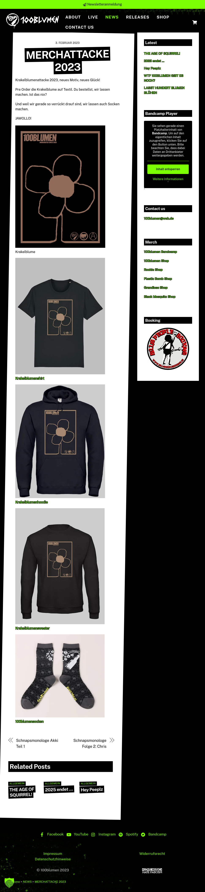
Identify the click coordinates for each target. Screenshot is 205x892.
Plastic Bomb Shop (158, 278)
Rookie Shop (153, 269)
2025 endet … (59, 789)
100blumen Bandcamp (160, 251)
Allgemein (17, 783)
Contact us (79, 27)
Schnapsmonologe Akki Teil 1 (37, 743)
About (73, 17)
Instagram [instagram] (102, 834)
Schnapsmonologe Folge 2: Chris (90, 743)
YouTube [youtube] (76, 834)
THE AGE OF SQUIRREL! (22, 792)
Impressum (52, 854)
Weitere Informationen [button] (168, 179)
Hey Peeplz (92, 790)
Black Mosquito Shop (159, 296)
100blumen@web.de (159, 218)
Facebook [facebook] (51, 834)
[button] (9, 882)
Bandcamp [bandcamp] (152, 834)
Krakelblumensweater (32, 628)
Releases (137, 17)
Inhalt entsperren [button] (168, 169)
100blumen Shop (156, 261)
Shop (163, 17)
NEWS (112, 17)
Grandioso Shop (156, 287)
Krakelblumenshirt (29, 378)
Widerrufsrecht (152, 854)
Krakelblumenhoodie (31, 502)
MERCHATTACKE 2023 (67, 60)
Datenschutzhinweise (53, 859)
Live (93, 17)
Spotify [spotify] (127, 834)
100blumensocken (29, 721)
